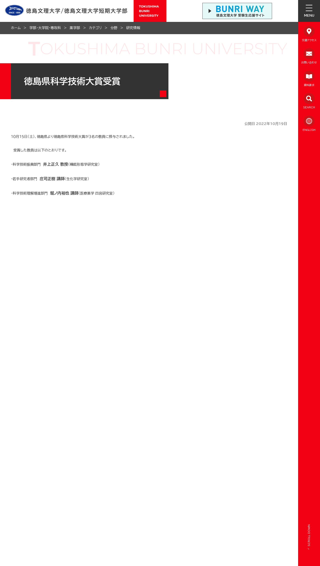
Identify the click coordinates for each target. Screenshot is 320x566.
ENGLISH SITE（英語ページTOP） (40, 529)
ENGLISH (309, 129)
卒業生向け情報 (97, 472)
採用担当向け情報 (99, 492)
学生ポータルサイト (220, 449)
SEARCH (309, 107)
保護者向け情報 (45, 502)
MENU (309, 15)
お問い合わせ (309, 62)
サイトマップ (200, 472)
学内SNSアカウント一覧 (101, 447)
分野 (113, 28)
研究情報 (133, 28)
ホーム (16, 28)
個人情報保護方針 (152, 472)
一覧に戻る (152, 306)
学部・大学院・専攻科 (45, 28)
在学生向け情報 (45, 492)
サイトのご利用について (156, 482)
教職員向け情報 (97, 482)
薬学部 (75, 28)
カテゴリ (95, 28)
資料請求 (309, 85)
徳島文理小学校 (217, 433)
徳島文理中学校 (171, 434)
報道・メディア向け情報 (103, 502)
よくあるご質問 (45, 482)
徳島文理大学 (261, 434)
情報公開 (40, 472)
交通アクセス (309, 40)
